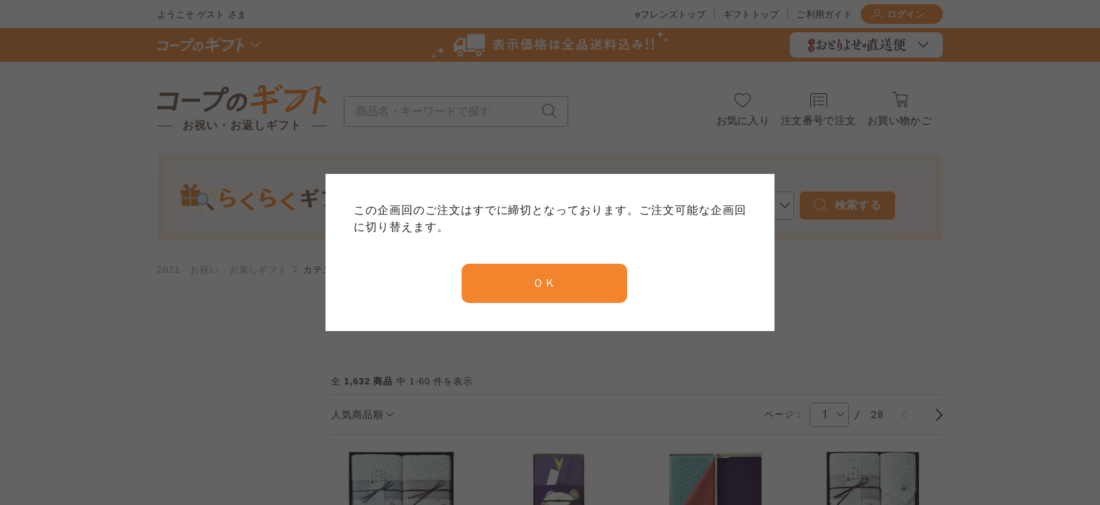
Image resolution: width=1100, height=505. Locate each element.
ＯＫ (544, 283)
